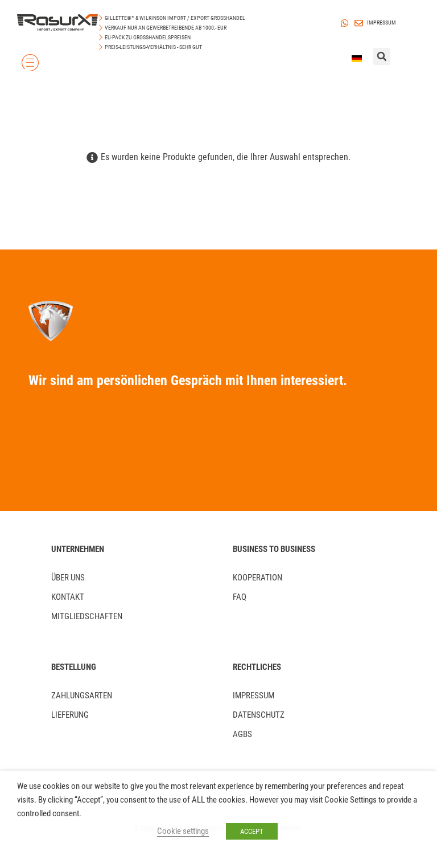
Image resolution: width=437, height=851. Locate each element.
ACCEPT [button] (251, 831)
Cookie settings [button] (183, 831)
